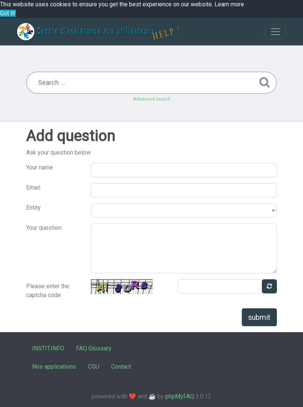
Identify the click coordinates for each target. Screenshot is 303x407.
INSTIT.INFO (48, 348)
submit (259, 317)
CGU (93, 366)
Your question (44, 227)
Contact (121, 366)
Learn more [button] (229, 4)
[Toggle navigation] (275, 31)
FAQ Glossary (94, 348)
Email (33, 187)
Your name (39, 167)
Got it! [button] (8, 13)
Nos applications (54, 366)
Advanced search (152, 99)
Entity (33, 207)
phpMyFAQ (179, 396)
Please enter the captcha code (47, 291)
